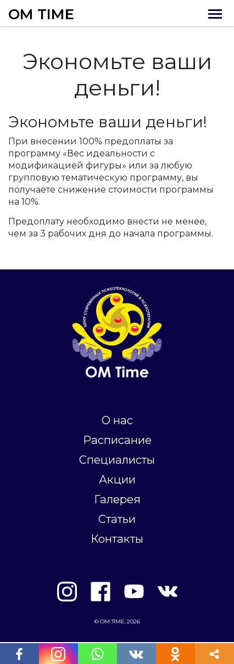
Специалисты (117, 459)
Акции (117, 479)
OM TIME (41, 14)
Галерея (117, 499)
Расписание (117, 440)
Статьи (117, 519)
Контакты (117, 538)
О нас (117, 420)
